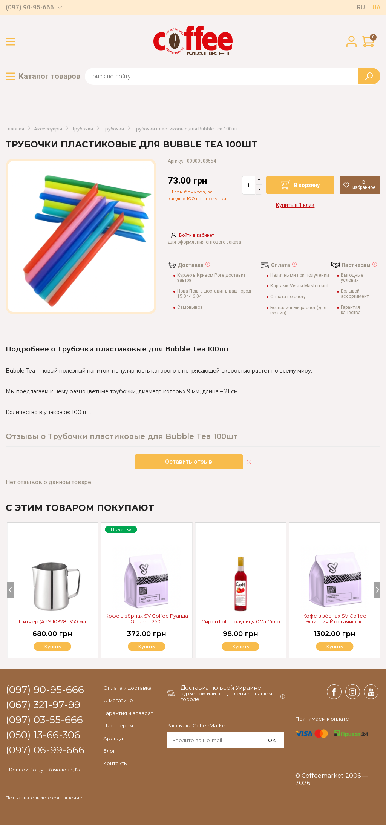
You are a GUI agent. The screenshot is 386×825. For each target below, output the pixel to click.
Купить (335, 646)
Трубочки (82, 129)
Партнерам (118, 725)
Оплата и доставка (127, 688)
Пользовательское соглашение (44, 797)
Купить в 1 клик (295, 205)
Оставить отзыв (189, 461)
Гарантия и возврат (128, 713)
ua (376, 7)
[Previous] (10, 590)
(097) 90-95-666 (30, 7)
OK (272, 740)
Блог (109, 751)
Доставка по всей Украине (221, 687)
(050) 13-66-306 (43, 735)
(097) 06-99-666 (45, 750)
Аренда (113, 738)
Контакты (115, 763)
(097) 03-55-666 (44, 720)
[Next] (377, 590)
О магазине (118, 700)
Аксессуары (48, 129)
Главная (15, 129)
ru (361, 7)
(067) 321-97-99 (43, 705)
